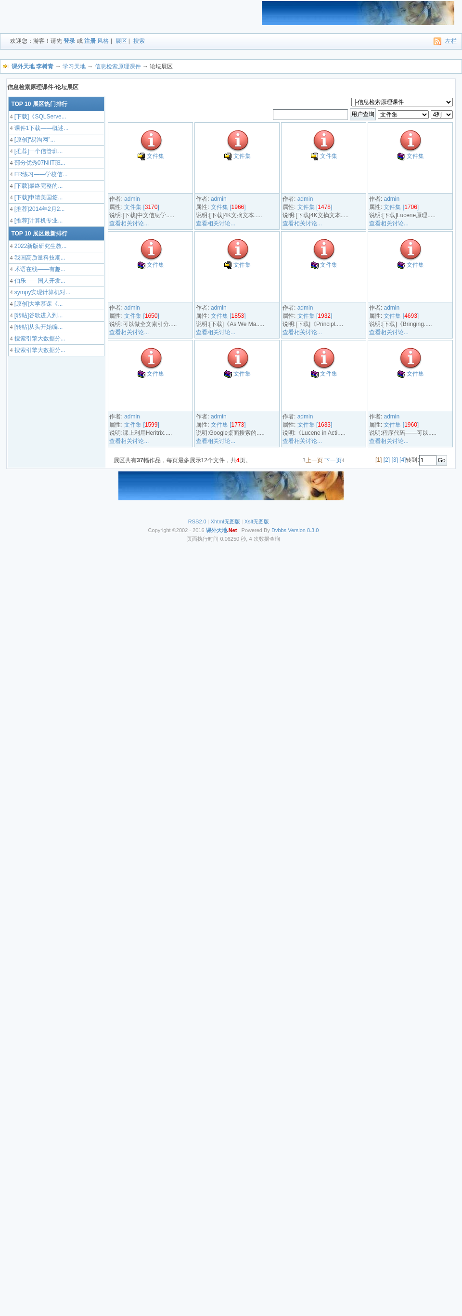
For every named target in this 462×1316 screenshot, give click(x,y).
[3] (394, 459)
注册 (90, 41)
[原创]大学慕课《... (38, 303)
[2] (387, 459)
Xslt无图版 (256, 521)
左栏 (451, 41)
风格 (103, 41)
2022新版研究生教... (39, 246)
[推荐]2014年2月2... (38, 209)
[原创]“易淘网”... (34, 139)
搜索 (139, 41)
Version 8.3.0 (303, 530)
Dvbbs (278, 530)
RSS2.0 (197, 521)
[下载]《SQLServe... (39, 116)
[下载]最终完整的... (38, 185)
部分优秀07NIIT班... (39, 162)
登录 (69, 41)
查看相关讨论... (129, 223)
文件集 (155, 156)
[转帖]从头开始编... (38, 327)
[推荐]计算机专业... (38, 220)
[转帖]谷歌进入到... (38, 315)
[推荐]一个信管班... (38, 151)
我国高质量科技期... (39, 257)
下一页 (333, 460)
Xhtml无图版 (225, 521)
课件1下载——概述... (40, 128)
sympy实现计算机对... (41, 292)
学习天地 (74, 66)
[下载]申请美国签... (38, 197)
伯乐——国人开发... (39, 280)
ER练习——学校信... (40, 174)
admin (132, 198)
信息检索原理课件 (118, 66)
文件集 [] (141, 207)
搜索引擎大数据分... (39, 338)
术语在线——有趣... (39, 269)
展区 (121, 41)
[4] (402, 459)
